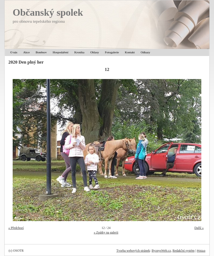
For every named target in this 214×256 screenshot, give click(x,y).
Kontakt (130, 52)
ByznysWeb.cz (161, 250)
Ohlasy (94, 52)
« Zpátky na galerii (106, 232)
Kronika (79, 52)
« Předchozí (16, 228)
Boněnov (41, 52)
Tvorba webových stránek (133, 250)
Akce (26, 52)
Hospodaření (60, 52)
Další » (198, 228)
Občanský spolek (48, 12)
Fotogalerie (112, 52)
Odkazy (145, 52)
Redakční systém (183, 250)
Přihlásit (201, 250)
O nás (13, 52)
